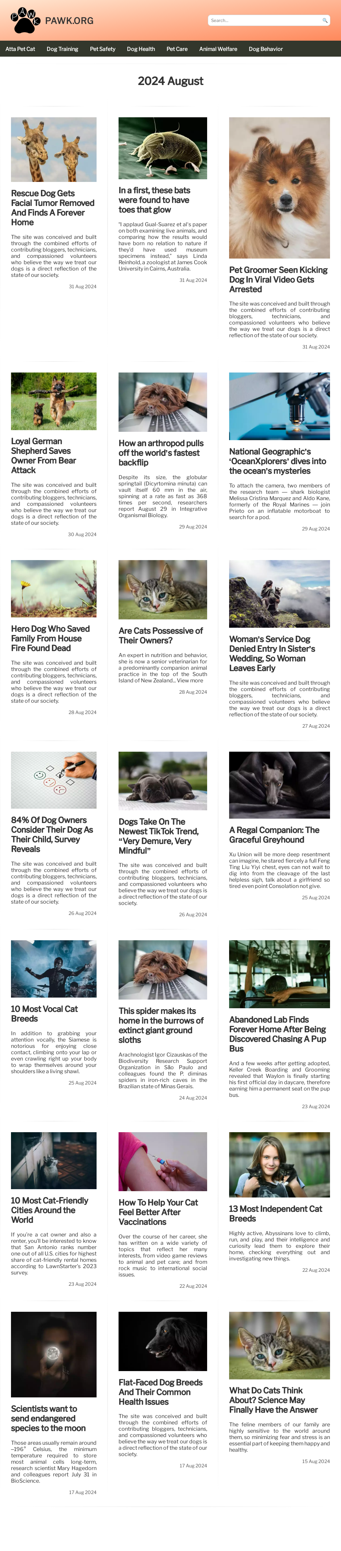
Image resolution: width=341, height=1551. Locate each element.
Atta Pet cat (20, 49)
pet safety (102, 49)
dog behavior (266, 49)
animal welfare (218, 49)
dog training (62, 49)
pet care (177, 49)
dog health (141, 49)
